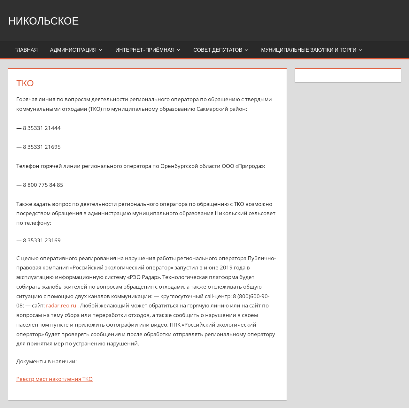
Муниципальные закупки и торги (308, 50)
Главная (26, 50)
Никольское (47, 20)
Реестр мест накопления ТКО (54, 378)
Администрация (73, 50)
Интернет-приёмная (145, 50)
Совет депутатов (217, 50)
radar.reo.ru (61, 305)
